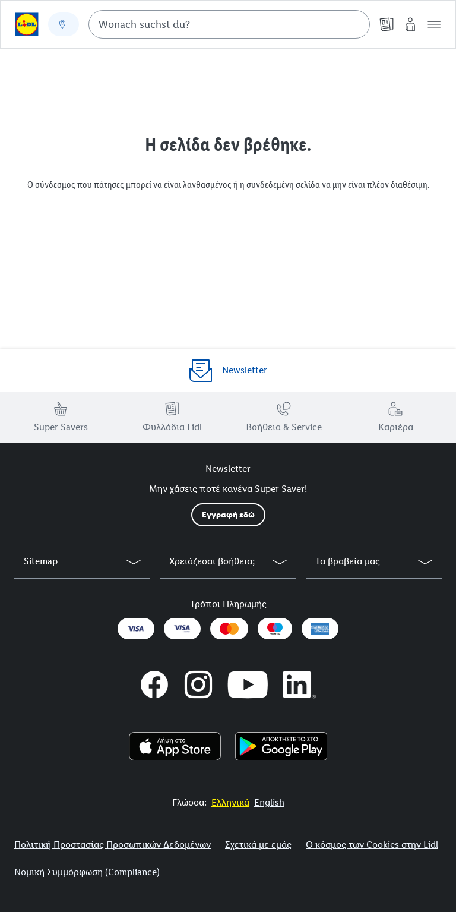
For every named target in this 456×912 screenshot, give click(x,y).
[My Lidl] (410, 24)
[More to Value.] (230, 802)
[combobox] (229, 24)
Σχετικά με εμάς (258, 844)
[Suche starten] (355, 24)
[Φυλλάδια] (386, 24)
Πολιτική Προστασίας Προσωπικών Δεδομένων (112, 844)
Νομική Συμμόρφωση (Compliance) (87, 872)
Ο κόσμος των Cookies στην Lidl (372, 844)
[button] (434, 24)
